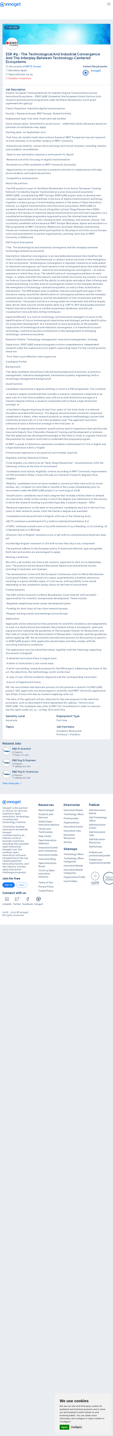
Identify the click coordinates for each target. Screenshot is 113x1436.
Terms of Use (45, 882)
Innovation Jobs (72, 831)
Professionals (71, 818)
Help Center (44, 836)
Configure (76, 1427)
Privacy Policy (46, 886)
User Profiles (70, 881)
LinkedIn (7, 901)
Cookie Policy (45, 890)
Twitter (17, 901)
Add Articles (95, 846)
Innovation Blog (47, 859)
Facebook (27, 901)
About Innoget (46, 810)
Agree (64, 1427)
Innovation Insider (48, 855)
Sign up (8, 885)
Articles (68, 842)
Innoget (38, 901)
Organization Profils (74, 877)
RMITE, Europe (33, 66)
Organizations (71, 822)
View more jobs (12, 783)
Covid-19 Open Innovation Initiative (46, 873)
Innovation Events (73, 826)
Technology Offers (74, 814)
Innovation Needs (73, 810)
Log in (22, 885)
